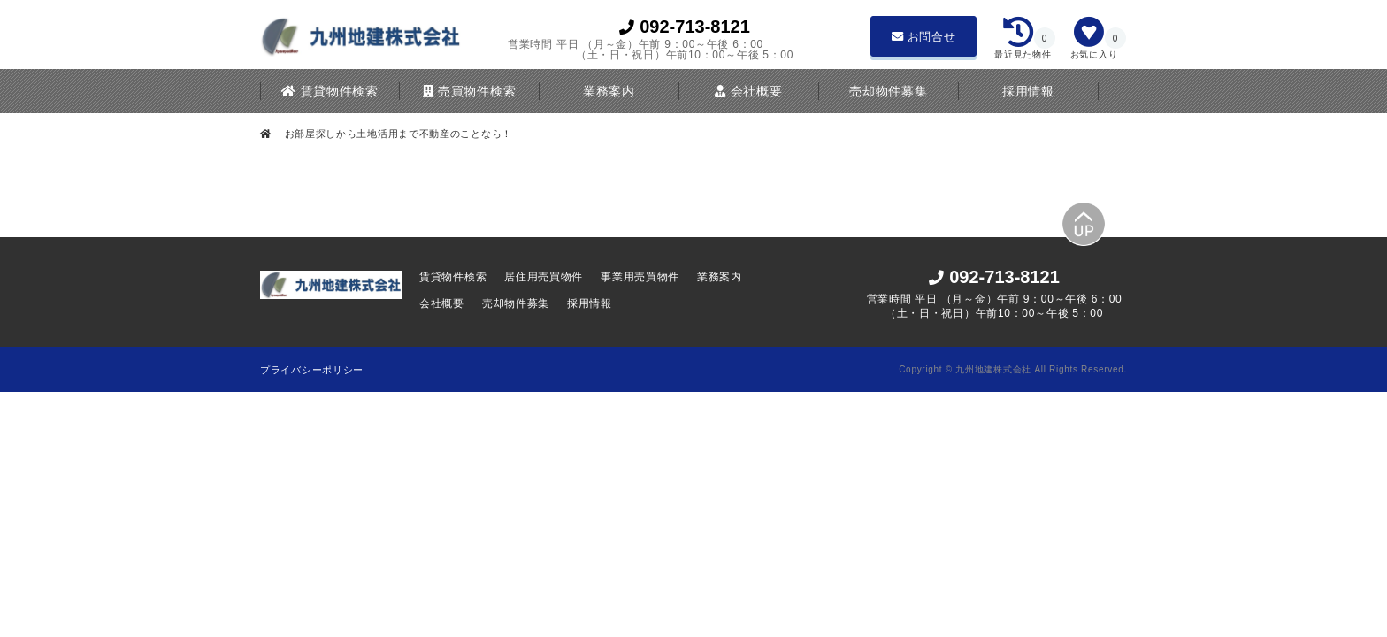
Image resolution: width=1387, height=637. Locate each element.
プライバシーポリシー (312, 370)
